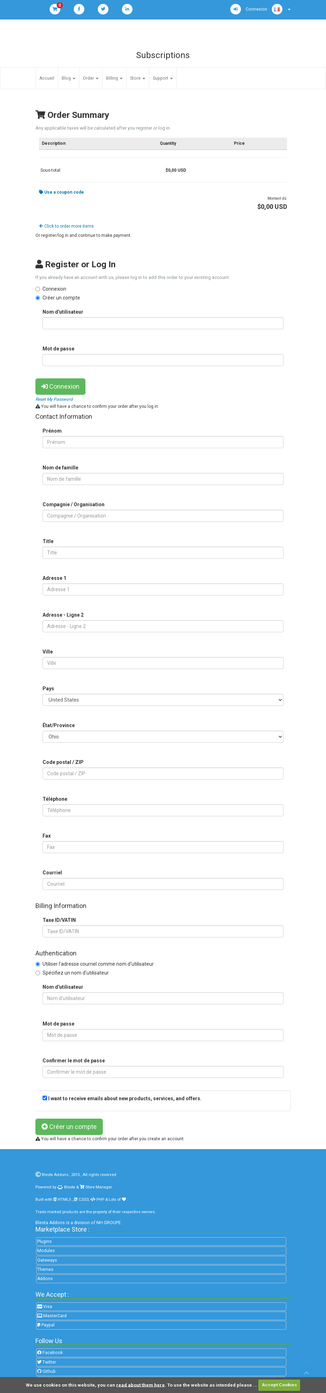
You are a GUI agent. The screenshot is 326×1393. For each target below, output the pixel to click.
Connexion (54, 289)
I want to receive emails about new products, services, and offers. (125, 1098)
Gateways (47, 1260)
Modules (46, 1250)
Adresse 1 (54, 578)
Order (91, 78)
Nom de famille (60, 467)
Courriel (52, 872)
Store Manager (98, 1186)
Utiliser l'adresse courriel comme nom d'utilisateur (98, 964)
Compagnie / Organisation (74, 504)
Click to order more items (66, 226)
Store (137, 78)
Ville (48, 652)
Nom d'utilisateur (63, 312)
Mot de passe (58, 349)
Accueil (46, 78)
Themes (45, 1269)
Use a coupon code (61, 192)
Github (46, 1371)
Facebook (50, 1352)
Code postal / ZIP (63, 762)
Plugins (44, 1241)
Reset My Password (54, 399)
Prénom (52, 431)
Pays (48, 688)
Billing (114, 78)
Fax (47, 836)
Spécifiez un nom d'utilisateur (76, 973)
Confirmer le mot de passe (74, 1060)
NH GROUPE (108, 1222)
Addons (45, 1278)
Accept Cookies (279, 1384)
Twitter (46, 1362)
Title (48, 541)
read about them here (140, 1384)
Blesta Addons (55, 1174)
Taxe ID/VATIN (59, 920)
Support (163, 78)
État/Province (59, 725)
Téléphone (55, 799)
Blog (68, 78)
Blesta (66, 1186)
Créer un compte (61, 298)
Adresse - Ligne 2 (63, 615)
